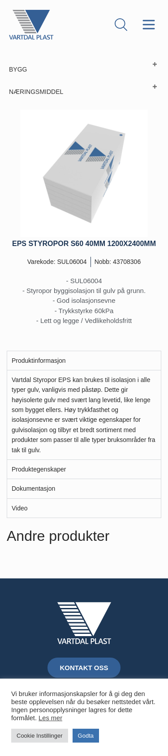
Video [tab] (20, 508)
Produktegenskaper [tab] (39, 469)
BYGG (18, 69)
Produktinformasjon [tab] (39, 360)
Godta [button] (86, 735)
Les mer (50, 718)
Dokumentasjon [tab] (33, 488)
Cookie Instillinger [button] (40, 735)
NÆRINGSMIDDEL (36, 91)
